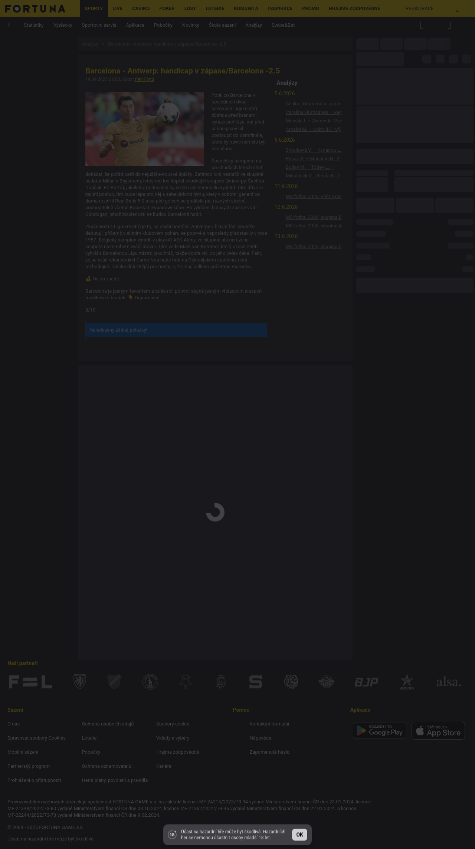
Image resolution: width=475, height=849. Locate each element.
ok (299, 833)
